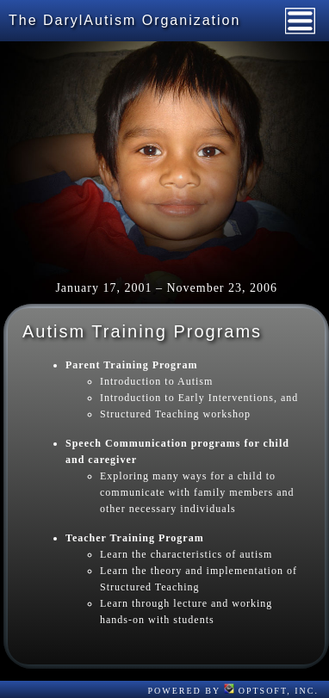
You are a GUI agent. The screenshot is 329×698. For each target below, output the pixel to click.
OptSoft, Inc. (271, 690)
